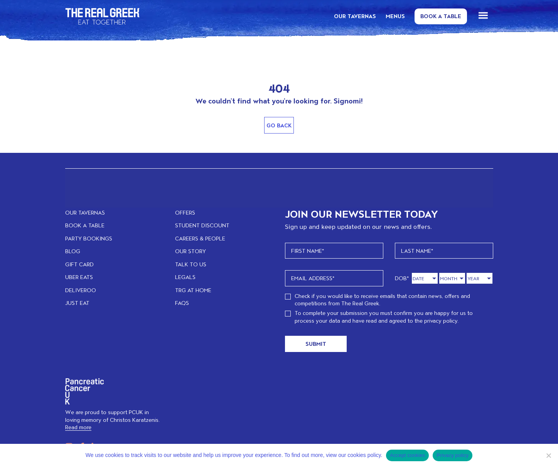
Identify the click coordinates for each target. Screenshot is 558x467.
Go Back (279, 125)
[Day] (424, 278)
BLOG (72, 251)
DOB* (402, 278)
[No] (548, 455)
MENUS (395, 16)
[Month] (452, 278)
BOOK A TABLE (85, 225)
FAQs (182, 302)
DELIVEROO (80, 290)
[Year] (479, 278)
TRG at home (193, 290)
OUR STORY (190, 251)
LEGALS (185, 277)
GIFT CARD (79, 264)
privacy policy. (441, 320)
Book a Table (440, 16)
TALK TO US (190, 264)
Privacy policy (453, 455)
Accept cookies (407, 455)
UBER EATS (79, 277)
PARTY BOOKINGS (88, 238)
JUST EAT (77, 302)
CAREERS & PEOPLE (200, 238)
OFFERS (185, 212)
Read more (78, 427)
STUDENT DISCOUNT (202, 225)
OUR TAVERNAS (355, 16)
